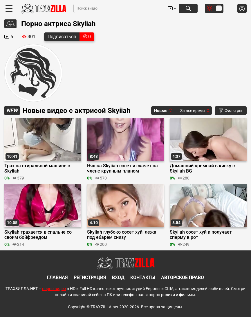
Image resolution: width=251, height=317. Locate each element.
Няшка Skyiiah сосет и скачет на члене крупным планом (122, 168)
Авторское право (182, 277)
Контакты (142, 277)
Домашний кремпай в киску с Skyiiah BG (202, 168)
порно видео (54, 288)
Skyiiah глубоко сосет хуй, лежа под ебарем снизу (121, 235)
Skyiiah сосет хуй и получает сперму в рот (201, 235)
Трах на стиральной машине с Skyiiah (37, 168)
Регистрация (90, 277)
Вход (118, 277)
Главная (57, 277)
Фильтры (230, 110)
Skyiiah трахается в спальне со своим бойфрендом (38, 235)
